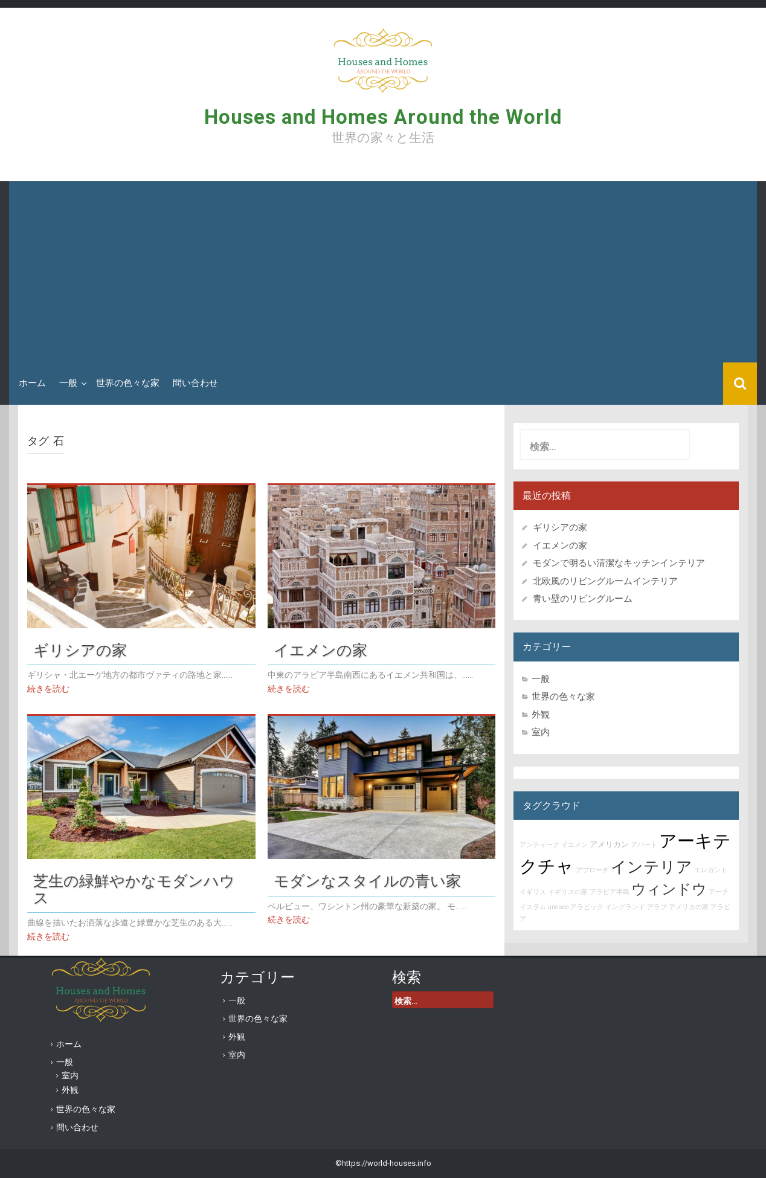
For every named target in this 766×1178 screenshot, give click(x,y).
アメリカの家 (689, 907)
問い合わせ (195, 383)
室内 (541, 732)
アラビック (586, 907)
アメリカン (609, 844)
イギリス (533, 892)
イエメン (574, 845)
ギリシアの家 (87, 650)
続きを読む (48, 689)
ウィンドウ (669, 889)
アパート (644, 845)
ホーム (32, 383)
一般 (68, 383)
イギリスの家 (568, 892)
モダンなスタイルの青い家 (367, 880)
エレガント (710, 870)
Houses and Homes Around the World (383, 117)
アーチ (719, 892)
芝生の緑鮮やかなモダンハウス (134, 889)
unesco (558, 907)
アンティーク (539, 845)
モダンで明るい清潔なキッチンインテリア (619, 563)
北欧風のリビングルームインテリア (605, 581)
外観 (541, 714)
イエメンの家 (320, 650)
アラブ (657, 907)
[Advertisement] (383, 271)
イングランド (625, 907)
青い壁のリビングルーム (582, 598)
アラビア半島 (609, 892)
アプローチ (592, 870)
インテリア (651, 867)
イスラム (533, 907)
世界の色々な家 (127, 383)
